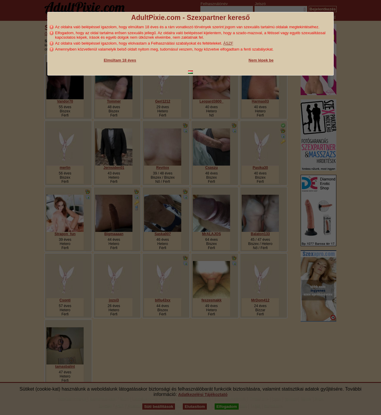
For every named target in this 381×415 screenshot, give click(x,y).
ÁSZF (228, 43)
